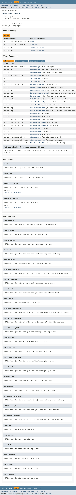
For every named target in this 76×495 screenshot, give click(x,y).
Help (39, 2)
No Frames (30, 5)
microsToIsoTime (36, 119)
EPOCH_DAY (33, 44)
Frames (23, 5)
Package (10, 2)
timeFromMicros (35, 137)
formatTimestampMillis (38, 84)
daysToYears (34, 81)
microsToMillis (35, 128)
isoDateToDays (35, 87)
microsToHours (35, 116)
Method (25, 7)
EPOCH (32, 41)
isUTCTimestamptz (36, 99)
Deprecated (28, 2)
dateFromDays (35, 67)
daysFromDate (35, 69)
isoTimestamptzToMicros (39, 93)
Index (35, 2)
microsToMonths (35, 131)
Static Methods (21, 61)
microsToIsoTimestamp (38, 122)
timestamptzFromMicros (38, 143)
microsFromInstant (37, 102)
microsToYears (35, 134)
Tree (21, 2)
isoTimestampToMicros (38, 90)
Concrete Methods (37, 61)
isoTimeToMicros (36, 96)
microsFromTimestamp (38, 108)
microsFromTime (35, 105)
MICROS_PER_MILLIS (37, 47)
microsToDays (35, 113)
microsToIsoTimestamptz (39, 125)
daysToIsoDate (35, 75)
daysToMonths (35, 78)
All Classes (41, 5)
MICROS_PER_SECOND (37, 50)
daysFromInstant (36, 72)
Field (14, 7)
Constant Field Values (12, 192)
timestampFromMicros (38, 140)
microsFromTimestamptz (38, 110)
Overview (4, 2)
